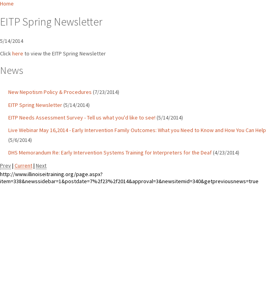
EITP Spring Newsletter (35, 104)
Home (7, 3)
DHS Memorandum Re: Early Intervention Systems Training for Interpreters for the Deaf (110, 152)
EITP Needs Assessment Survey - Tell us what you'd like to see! (81, 117)
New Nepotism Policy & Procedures (50, 92)
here (17, 53)
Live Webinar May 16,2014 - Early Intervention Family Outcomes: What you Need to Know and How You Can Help (137, 130)
